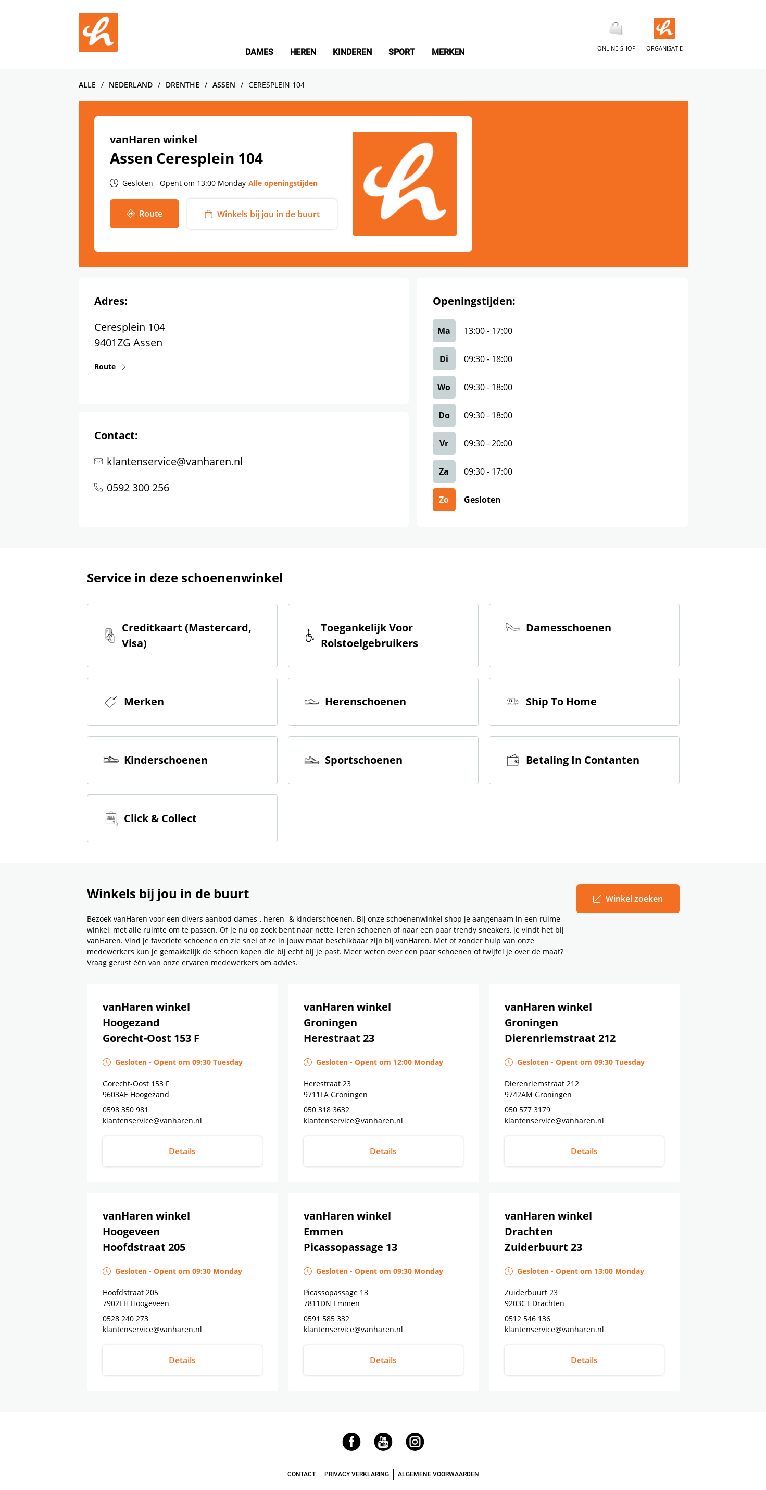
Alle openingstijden (283, 183)
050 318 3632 (326, 1109)
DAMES (259, 52)
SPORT (401, 52)
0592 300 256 (138, 487)
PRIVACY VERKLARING (356, 1474)
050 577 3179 (527, 1109)
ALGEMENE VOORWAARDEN (438, 1474)
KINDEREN (352, 52)
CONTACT (301, 1474)
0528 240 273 (125, 1318)
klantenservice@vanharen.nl (175, 461)
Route (105, 366)
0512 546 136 (527, 1318)
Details (182, 1151)
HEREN (303, 52)
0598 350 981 (125, 1109)
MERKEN (448, 52)
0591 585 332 (326, 1318)
